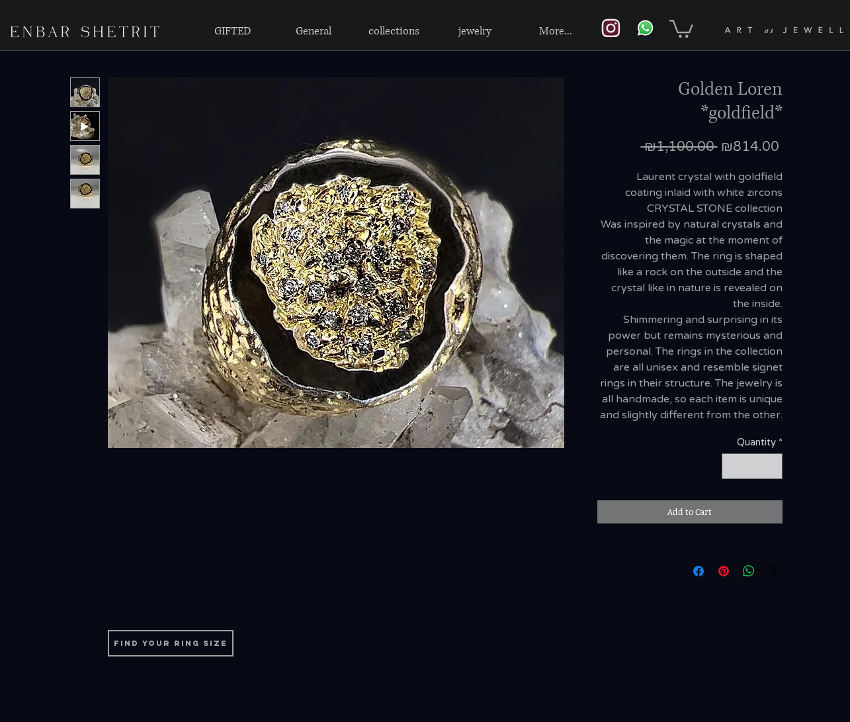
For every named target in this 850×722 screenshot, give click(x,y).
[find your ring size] (171, 643)
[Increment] (772, 466)
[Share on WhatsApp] (749, 571)
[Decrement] (733, 466)
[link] (681, 28)
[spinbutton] (752, 466)
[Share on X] (774, 571)
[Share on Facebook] (698, 571)
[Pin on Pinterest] (724, 571)
